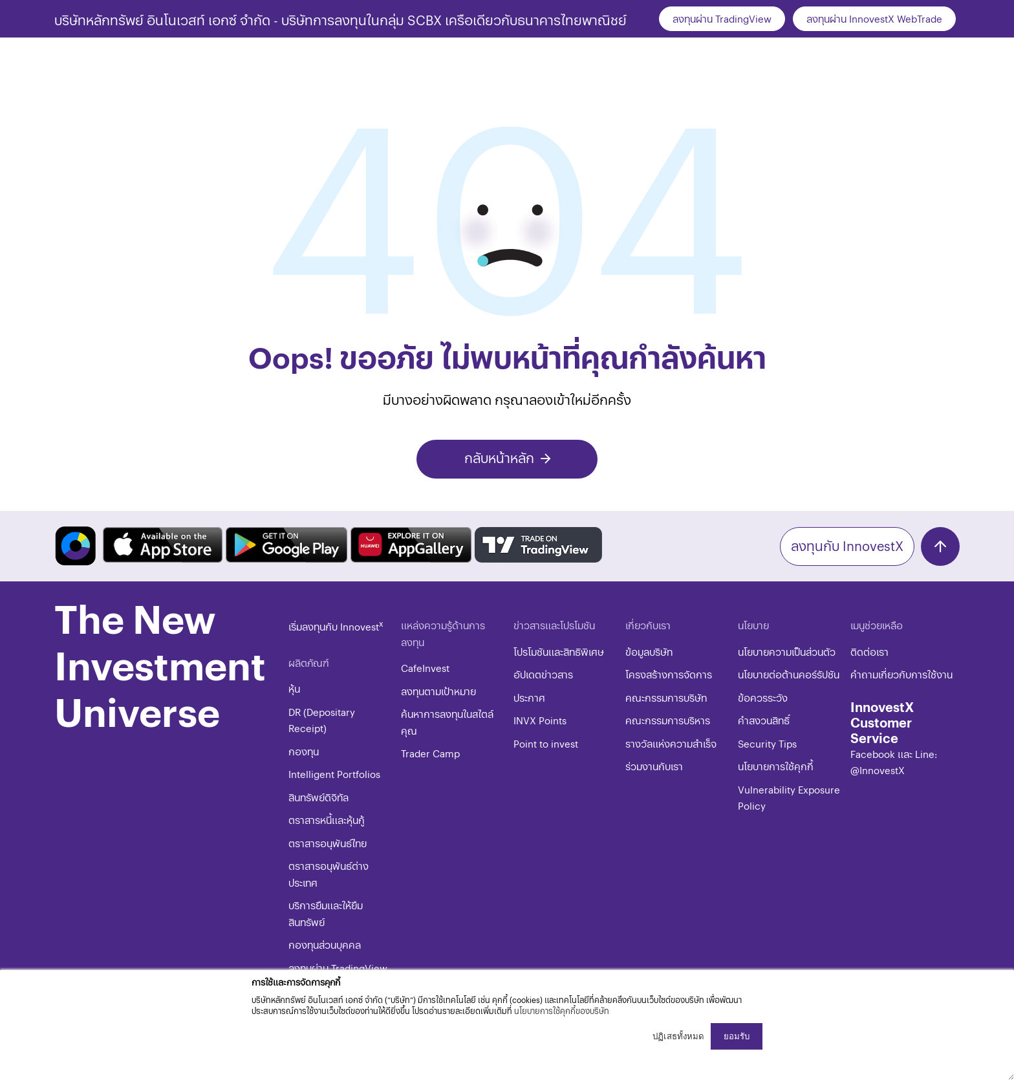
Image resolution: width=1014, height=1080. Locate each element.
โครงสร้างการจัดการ (668, 674)
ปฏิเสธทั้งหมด (678, 1036)
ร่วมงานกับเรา (654, 766)
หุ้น (294, 688)
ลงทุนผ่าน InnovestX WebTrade (874, 18)
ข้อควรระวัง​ (763, 697)
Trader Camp (430, 753)
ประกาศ (529, 697)
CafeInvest (425, 668)
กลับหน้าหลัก (499, 457)
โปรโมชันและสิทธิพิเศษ (558, 651)
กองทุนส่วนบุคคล (324, 944)
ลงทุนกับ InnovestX (847, 545)
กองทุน (303, 751)
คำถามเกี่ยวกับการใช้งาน (901, 674)
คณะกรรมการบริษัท (666, 697)
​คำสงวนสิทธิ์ (764, 720)
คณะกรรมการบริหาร (667, 720)
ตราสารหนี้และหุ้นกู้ (326, 819)
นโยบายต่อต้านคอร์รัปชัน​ (788, 674)
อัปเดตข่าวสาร (543, 674)
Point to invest (545, 743)
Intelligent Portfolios (334, 774)
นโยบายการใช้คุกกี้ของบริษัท (561, 1010)
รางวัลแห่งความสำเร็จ (671, 743)
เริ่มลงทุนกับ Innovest (335, 626)
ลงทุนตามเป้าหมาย (438, 691)
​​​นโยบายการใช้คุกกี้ (776, 766)
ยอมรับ (737, 1036)
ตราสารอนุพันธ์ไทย (327, 843)
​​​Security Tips (767, 743)
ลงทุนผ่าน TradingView (722, 18)
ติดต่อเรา (869, 651)
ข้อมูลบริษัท (649, 651)
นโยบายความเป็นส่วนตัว (787, 651)
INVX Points (539, 720)
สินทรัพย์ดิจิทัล (318, 797)
